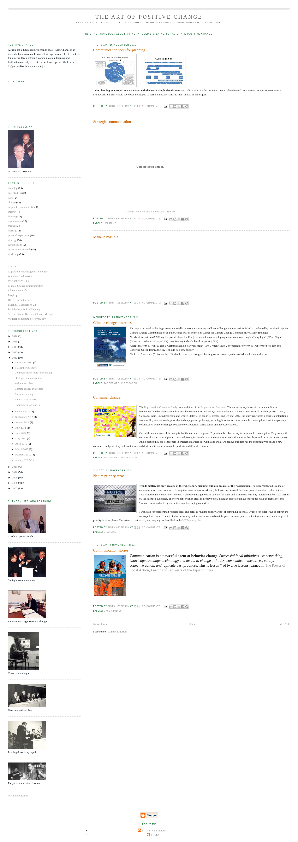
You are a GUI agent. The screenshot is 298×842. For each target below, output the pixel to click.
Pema (155, 834)
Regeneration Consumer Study (160, 407)
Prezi (172, 211)
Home (192, 623)
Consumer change (106, 397)
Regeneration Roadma (213, 407)
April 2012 (21, 443)
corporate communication (21, 206)
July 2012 (20, 427)
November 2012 (24, 367)
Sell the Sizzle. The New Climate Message (31, 314)
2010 (15, 472)
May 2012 (21, 438)
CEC (10, 197)
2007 (15, 488)
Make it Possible (105, 237)
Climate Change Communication (25, 285)
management (15, 221)
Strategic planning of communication (145, 211)
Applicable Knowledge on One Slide (27, 271)
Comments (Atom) (118, 631)
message (12, 230)
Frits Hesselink (155, 830)
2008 (15, 482)
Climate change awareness (113, 323)
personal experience (18, 235)
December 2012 (24, 362)
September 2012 (24, 416)
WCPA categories (191, 520)
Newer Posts (100, 623)
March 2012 (22, 449)
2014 (15, 346)
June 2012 (21, 433)
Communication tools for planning (119, 50)
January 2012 (22, 459)
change (12, 202)
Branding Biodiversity (20, 276)
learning (110, 223)
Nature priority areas (108, 476)
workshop (13, 254)
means (11, 225)
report (138, 328)
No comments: (152, 106)
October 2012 (23, 411)
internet (12, 211)
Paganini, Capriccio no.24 (22, 304)
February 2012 (23, 454)
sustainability (15, 244)
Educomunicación (17, 290)
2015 (15, 341)
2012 (15, 357)
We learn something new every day (27, 318)
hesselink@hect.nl (18, 795)
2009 (15, 477)
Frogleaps (13, 295)
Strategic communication (112, 122)
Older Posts (284, 623)
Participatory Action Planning (24, 309)
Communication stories (110, 550)
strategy (12, 240)
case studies (113, 611)
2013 (15, 352)
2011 (15, 466)
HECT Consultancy (18, 299)
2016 (15, 336)
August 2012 (22, 422)
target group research (120, 383)
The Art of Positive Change (148, 17)
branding (110, 532)
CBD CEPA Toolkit (18, 281)
